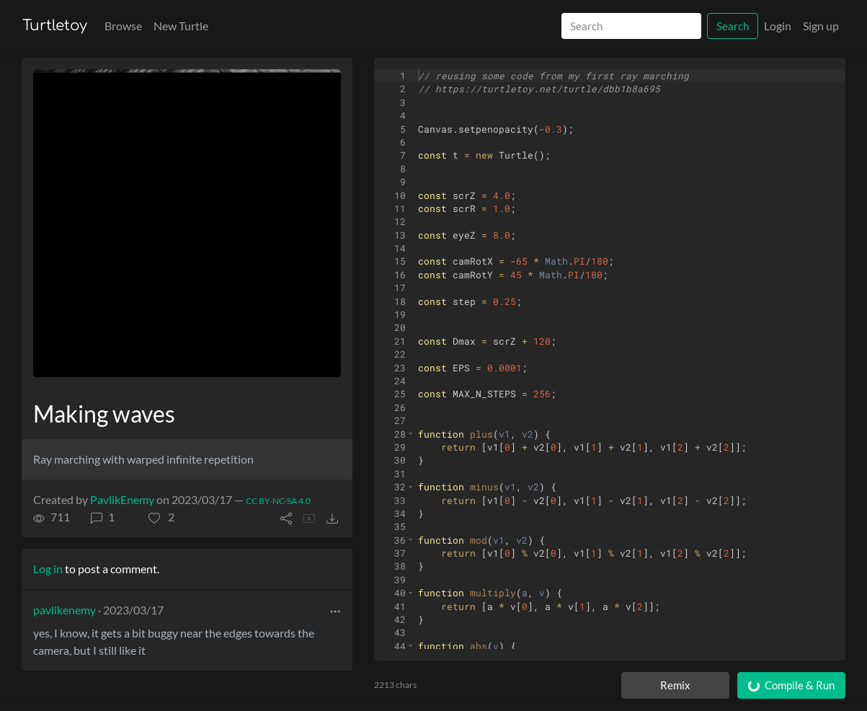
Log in (48, 568)
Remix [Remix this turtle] (675, 685)
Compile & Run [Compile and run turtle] (790, 685)
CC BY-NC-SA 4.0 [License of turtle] (278, 500)
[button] (161, 517)
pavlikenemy (64, 610)
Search (732, 25)
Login (777, 25)
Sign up (821, 25)
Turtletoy (54, 25)
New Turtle (181, 25)
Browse (123, 25)
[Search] (631, 26)
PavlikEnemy (122, 499)
